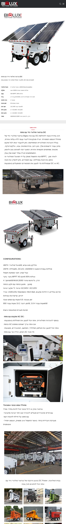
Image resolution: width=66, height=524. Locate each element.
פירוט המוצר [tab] (33, 127)
